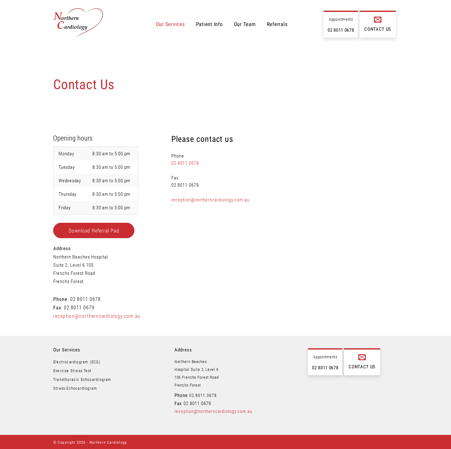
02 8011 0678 (341, 30)
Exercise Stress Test (72, 370)
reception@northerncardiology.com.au (96, 316)
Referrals (277, 24)
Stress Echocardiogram (75, 388)
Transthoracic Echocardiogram (82, 379)
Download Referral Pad (94, 230)
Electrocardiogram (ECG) (77, 362)
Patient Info (209, 24)
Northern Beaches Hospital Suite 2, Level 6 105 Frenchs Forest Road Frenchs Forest (80, 269)
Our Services (170, 24)
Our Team (245, 24)
